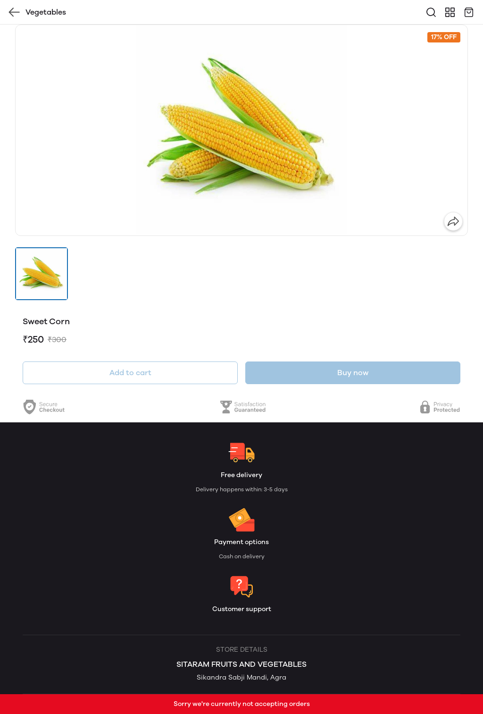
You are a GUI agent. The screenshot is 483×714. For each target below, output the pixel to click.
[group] (241, 130)
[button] (41, 273)
